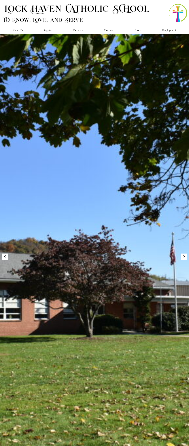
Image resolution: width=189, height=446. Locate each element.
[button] (184, 257)
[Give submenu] (140, 30)
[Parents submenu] (82, 30)
